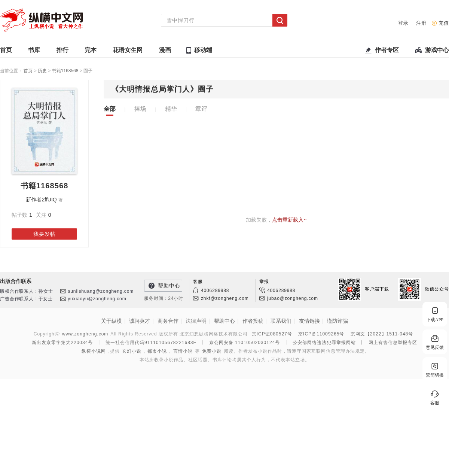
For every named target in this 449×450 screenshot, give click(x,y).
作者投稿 (252, 321)
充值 (444, 23)
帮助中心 (169, 286)
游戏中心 (437, 52)
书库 (34, 52)
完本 (91, 52)
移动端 (203, 50)
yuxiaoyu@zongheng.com (97, 298)
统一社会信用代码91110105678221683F (151, 342)
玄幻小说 (131, 351)
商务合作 (168, 321)
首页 (6, 52)
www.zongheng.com (85, 334)
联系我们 (281, 321)
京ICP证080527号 (272, 334)
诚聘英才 (139, 321)
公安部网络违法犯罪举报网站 (324, 342)
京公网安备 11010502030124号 (244, 342)
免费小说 (212, 351)
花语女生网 (128, 52)
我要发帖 (44, 234)
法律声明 (196, 321)
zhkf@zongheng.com (225, 298)
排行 (62, 52)
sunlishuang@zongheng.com (101, 291)
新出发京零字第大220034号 (62, 342)
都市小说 (157, 351)
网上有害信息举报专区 (393, 342)
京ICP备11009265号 (321, 334)
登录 (403, 23)
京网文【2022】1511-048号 (382, 334)
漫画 (165, 52)
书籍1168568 (66, 70)
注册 (421, 23)
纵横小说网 (94, 351)
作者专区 (387, 52)
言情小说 (183, 351)
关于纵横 (111, 321)
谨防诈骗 (337, 321)
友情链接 (309, 321)
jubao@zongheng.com (292, 298)
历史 (43, 70)
